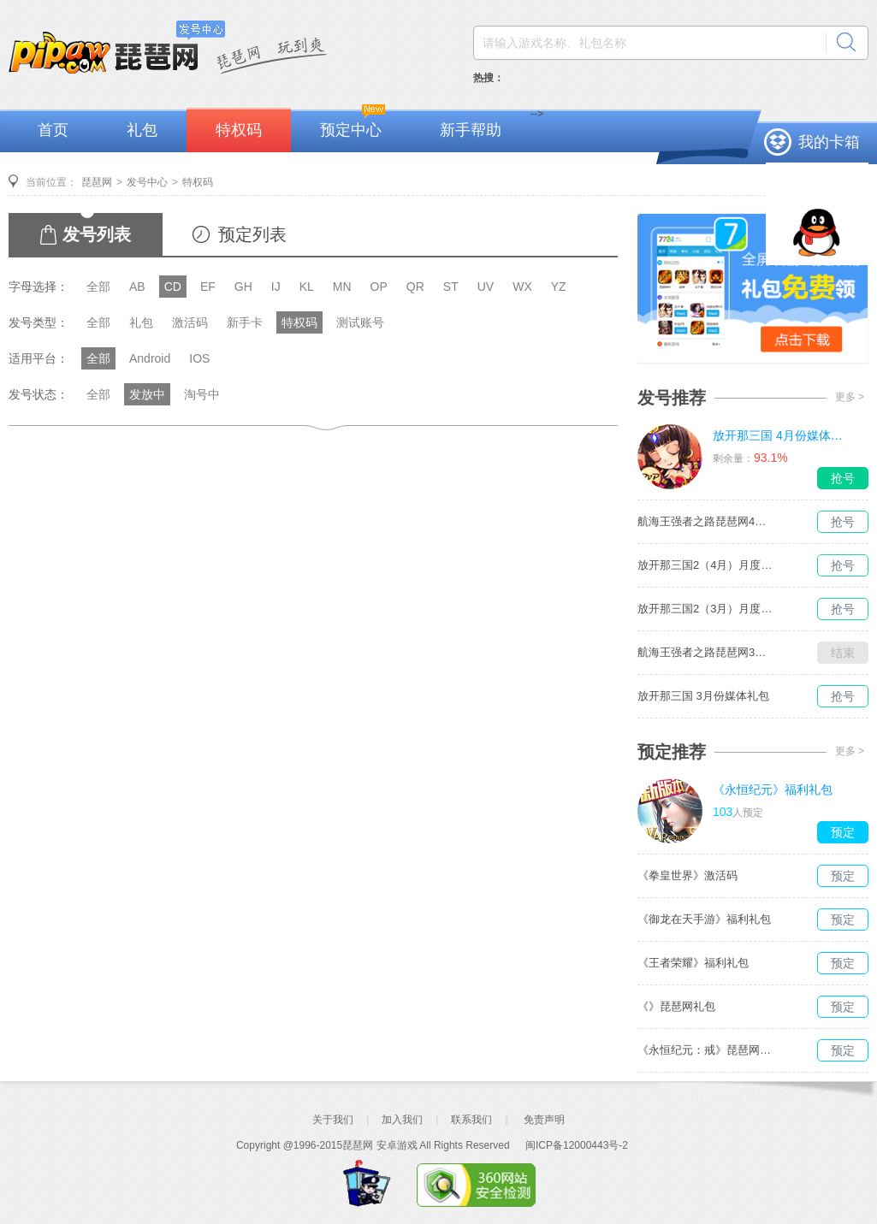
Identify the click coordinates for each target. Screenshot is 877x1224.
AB (137, 286)
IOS (199, 358)
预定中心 (351, 130)
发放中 (147, 394)
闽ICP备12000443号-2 (576, 1145)
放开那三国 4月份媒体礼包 (781, 435)
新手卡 (245, 322)
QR (415, 286)
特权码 (239, 130)
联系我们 (471, 1120)
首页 (53, 130)
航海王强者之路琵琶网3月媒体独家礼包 (705, 652)
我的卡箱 (829, 142)
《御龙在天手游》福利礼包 (704, 919)
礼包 (142, 130)
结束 (843, 652)
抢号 (843, 478)
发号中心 (147, 182)
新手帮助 (470, 130)
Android (149, 358)
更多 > (849, 397)
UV (485, 286)
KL (306, 286)
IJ (276, 286)
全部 (98, 286)
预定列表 (252, 234)
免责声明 (544, 1120)
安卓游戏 (397, 1145)
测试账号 (360, 322)
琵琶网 (96, 182)
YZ (558, 286)
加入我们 (402, 1120)
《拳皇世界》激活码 (687, 875)
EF (208, 286)
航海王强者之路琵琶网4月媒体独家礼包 (705, 521)
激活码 (190, 322)
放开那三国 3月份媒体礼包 (703, 695)
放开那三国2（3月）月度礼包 (705, 608)
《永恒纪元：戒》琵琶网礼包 (705, 1050)
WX (522, 286)
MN (342, 286)
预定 (843, 832)
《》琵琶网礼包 (676, 1006)
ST (451, 286)
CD (172, 286)
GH (243, 286)
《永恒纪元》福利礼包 (773, 789)
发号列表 (96, 234)
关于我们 (332, 1120)
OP (379, 286)
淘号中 (202, 394)
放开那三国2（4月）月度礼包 (705, 565)
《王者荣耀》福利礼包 (693, 962)
